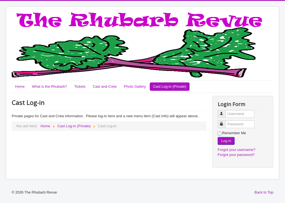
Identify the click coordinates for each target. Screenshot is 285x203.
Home (20, 86)
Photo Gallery (135, 86)
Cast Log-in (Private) (169, 86)
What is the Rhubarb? (49, 86)
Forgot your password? (236, 155)
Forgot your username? (236, 150)
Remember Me (234, 133)
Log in (226, 141)
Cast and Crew (105, 86)
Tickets (79, 86)
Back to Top (263, 192)
